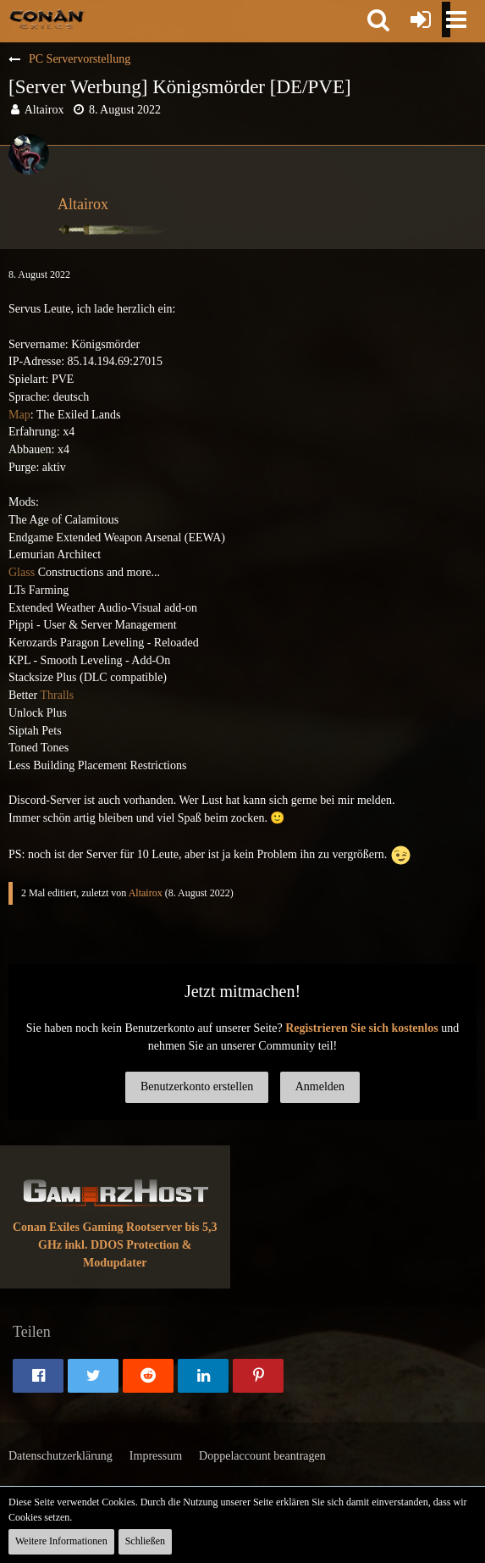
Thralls (57, 695)
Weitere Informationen (61, 1541)
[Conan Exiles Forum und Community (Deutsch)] (47, 19)
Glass (21, 572)
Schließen (145, 1541)
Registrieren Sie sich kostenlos (361, 1028)
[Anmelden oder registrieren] (421, 19)
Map (19, 414)
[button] (378, 19)
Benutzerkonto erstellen (197, 1086)
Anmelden (319, 1086)
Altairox (44, 109)
